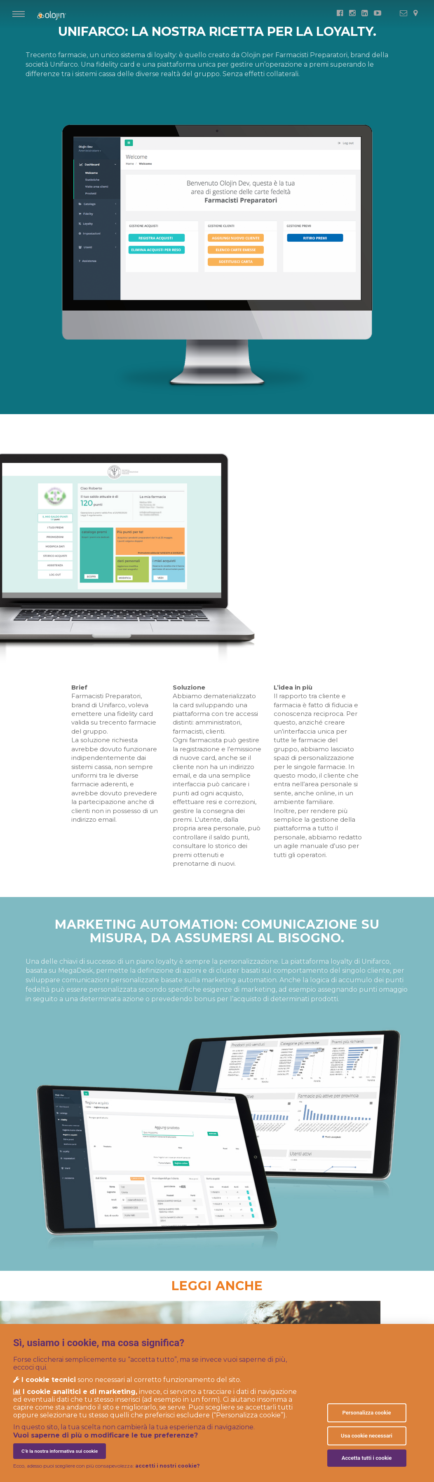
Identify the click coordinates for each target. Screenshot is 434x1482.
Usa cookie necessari (366, 1436)
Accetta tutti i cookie (367, 1458)
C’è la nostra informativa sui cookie (59, 1451)
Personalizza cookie (366, 1413)
